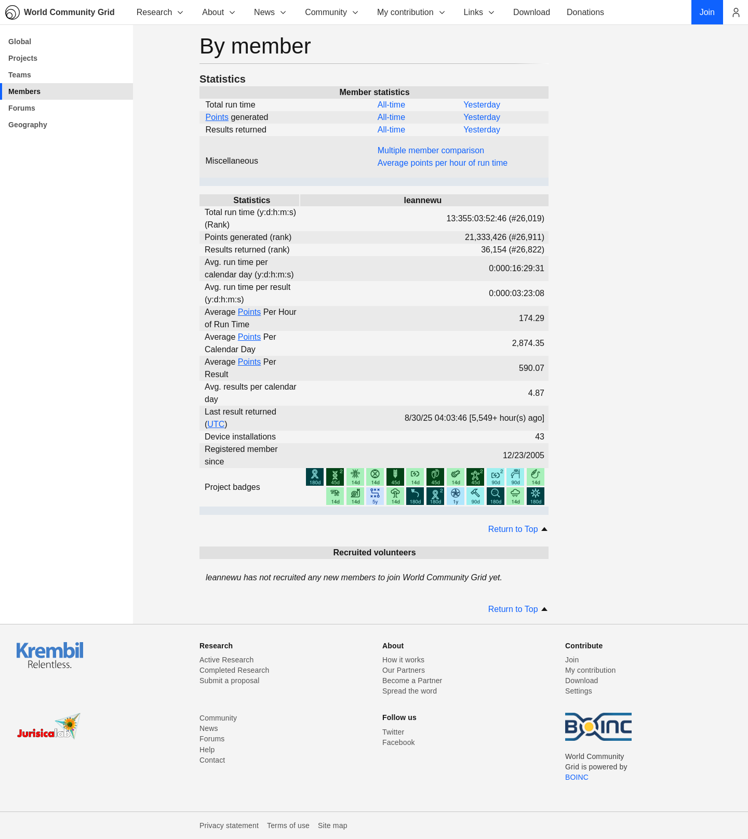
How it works (403, 660)
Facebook (398, 742)
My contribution (411, 12)
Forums (211, 739)
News (270, 12)
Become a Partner (412, 680)
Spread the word (409, 691)
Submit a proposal (229, 680)
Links (480, 12)
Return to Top (518, 529)
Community (332, 12)
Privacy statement (229, 825)
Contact (212, 760)
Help (207, 749)
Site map (333, 825)
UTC (215, 424)
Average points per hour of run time (443, 162)
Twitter (393, 732)
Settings (578, 691)
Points (217, 117)
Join (572, 660)
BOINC (577, 777)
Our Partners (403, 670)
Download (581, 680)
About (219, 12)
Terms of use (288, 825)
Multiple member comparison (431, 150)
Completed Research (234, 670)
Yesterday (481, 104)
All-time (391, 104)
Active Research (226, 660)
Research (160, 12)
